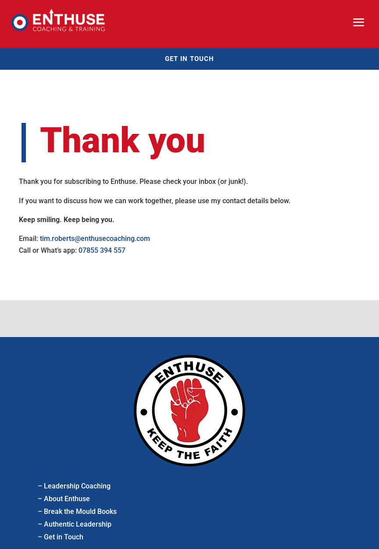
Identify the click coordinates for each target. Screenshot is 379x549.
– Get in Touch (60, 537)
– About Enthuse (64, 499)
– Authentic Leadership (74, 524)
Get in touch (189, 59)
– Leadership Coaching (74, 486)
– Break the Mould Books (77, 511)
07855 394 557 (102, 250)
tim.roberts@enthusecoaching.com (95, 238)
